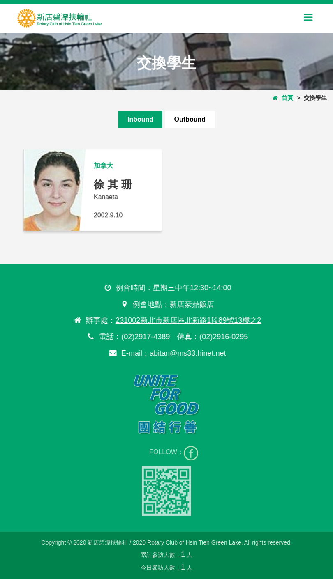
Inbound (140, 119)
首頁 (283, 97)
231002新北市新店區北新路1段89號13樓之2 (188, 320)
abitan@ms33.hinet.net (187, 353)
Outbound (190, 119)
